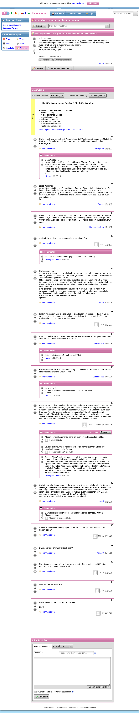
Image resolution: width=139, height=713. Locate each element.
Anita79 (100, 553)
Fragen (7, 39)
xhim (102, 324)
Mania (49, 396)
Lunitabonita (98, 343)
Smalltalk (8, 48)
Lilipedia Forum (10, 28)
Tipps (20, 39)
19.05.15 (108, 148)
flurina (101, 536)
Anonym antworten (42, 646)
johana (49, 358)
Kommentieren (48, 148)
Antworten (39, 68)
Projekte (22, 48)
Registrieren (58, 646)
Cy (102, 613)
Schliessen (93, 3)
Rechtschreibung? (96, 424)
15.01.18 (67, 518)
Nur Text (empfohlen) (97, 687)
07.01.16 (108, 343)
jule (102, 590)
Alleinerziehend (46, 60)
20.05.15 (108, 244)
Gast (102, 244)
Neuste (104, 432)
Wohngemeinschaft (63, 60)
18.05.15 (108, 64)
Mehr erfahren (78, 3)
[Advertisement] (12, 93)
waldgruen (99, 148)
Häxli (51, 440)
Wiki (6, 43)
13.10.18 (56, 396)
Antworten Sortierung (78, 95)
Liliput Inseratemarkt (12, 25)
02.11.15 (108, 324)
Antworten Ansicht (40, 95)
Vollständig (55, 95)
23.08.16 (57, 358)
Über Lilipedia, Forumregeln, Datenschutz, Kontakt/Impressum (69, 708)
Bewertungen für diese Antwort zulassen (53, 692)
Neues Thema (76, 13)
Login (91, 13)
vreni (101, 501)
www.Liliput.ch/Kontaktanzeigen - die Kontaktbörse (61, 129)
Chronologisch (96, 95)
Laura (101, 572)
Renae (101, 64)
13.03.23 (108, 613)
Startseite (59, 13)
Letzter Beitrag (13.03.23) (61, 68)
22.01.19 (58, 440)
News (20, 43)
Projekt (37, 26)
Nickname (38, 652)
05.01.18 (108, 553)
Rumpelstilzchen (96, 227)
